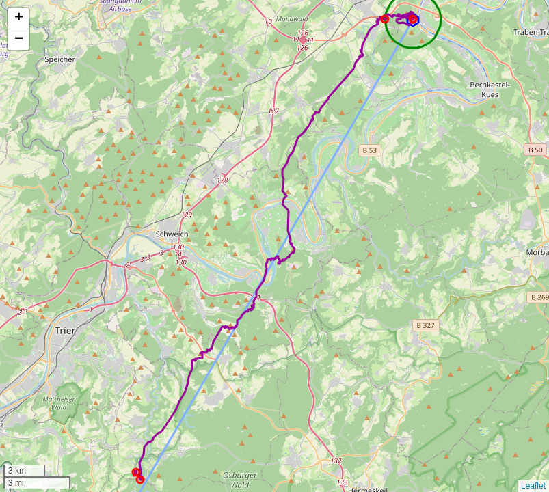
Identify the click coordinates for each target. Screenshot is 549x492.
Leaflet (533, 486)
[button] (18, 18)
